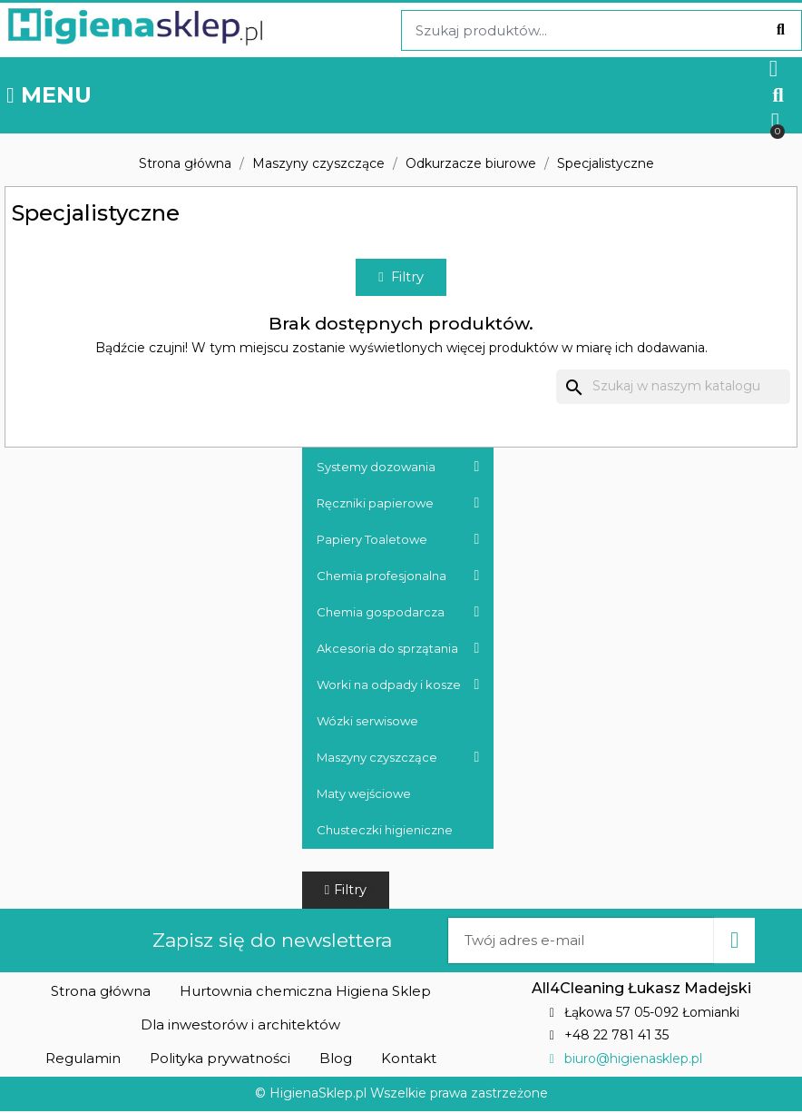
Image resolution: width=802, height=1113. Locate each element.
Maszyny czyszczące (398, 758)
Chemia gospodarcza (398, 612)
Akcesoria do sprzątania (398, 649)
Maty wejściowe (364, 794)
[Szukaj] (673, 388)
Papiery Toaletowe (398, 540)
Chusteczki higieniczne (385, 830)
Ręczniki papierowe (398, 504)
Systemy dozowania (398, 467)
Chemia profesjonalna (398, 576)
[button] (778, 95)
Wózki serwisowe (367, 721)
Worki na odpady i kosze (398, 685)
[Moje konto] (773, 68)
